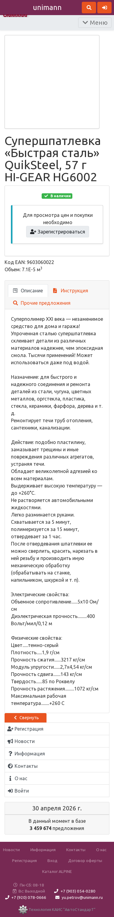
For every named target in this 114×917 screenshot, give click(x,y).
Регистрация (24, 860)
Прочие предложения (42, 303)
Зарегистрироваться (57, 231)
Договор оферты (85, 860)
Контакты (75, 849)
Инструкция (70, 290)
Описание (28, 290)
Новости (11, 849)
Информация (43, 849)
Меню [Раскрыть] (95, 22)
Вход (52, 860)
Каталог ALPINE (57, 871)
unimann (47, 7)
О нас (101, 849)
